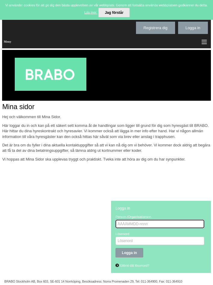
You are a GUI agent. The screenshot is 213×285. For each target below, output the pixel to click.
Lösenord (122, 234)
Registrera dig (156, 28)
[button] (205, 42)
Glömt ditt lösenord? (134, 265)
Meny (7, 41)
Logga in (193, 28)
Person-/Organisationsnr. (134, 217)
